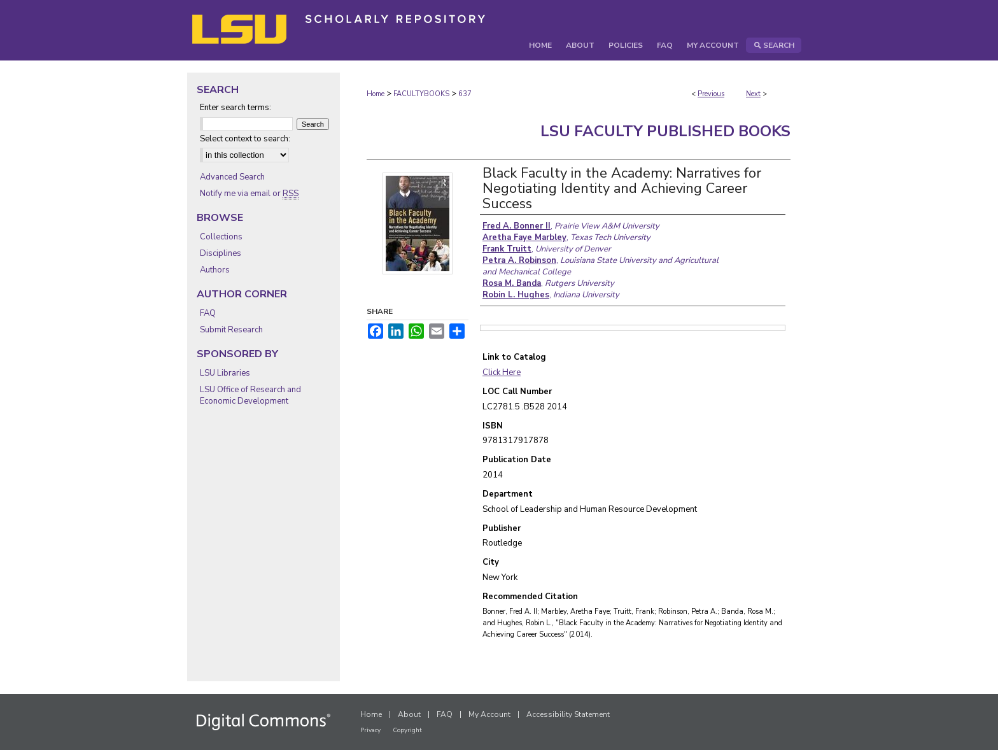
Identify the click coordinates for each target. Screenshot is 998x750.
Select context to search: (245, 139)
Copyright (407, 730)
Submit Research (231, 330)
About (409, 714)
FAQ (208, 313)
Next (753, 94)
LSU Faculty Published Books (665, 131)
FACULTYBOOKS (421, 94)
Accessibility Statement (568, 714)
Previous (711, 94)
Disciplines (220, 253)
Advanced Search (232, 177)
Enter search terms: (235, 107)
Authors (215, 270)
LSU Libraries (225, 373)
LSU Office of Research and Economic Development (250, 395)
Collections (221, 237)
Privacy (370, 730)
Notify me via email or (249, 193)
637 (465, 94)
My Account (489, 714)
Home (375, 94)
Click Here (501, 372)
